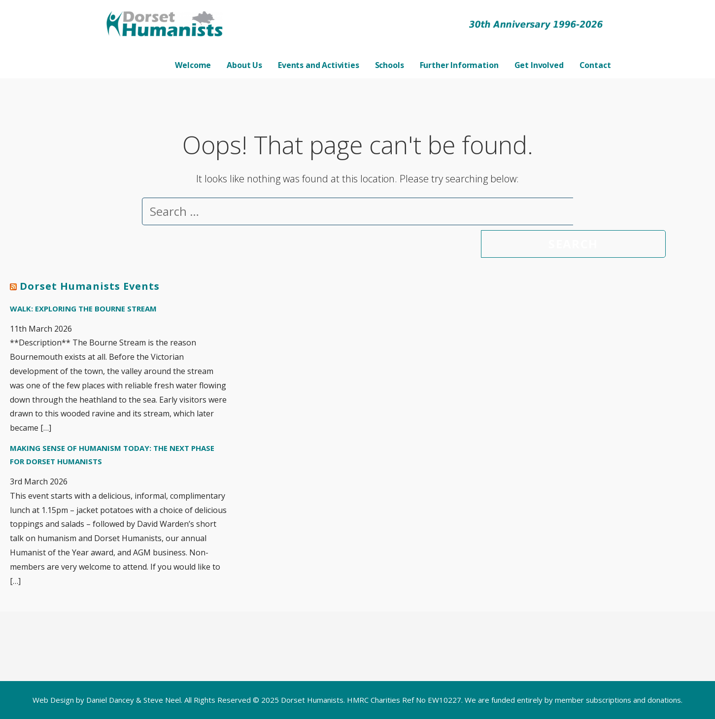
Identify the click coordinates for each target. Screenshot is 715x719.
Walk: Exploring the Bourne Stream (83, 308)
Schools (389, 65)
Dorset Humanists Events (90, 286)
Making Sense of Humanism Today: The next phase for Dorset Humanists (112, 454)
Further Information (459, 65)
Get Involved (539, 65)
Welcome (193, 65)
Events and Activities (318, 65)
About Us (244, 65)
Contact (595, 65)
